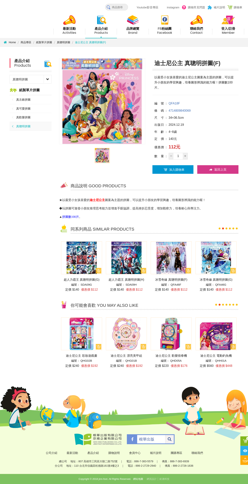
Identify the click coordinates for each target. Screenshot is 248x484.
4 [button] (230, 228)
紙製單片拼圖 (44, 42)
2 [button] (223, 228)
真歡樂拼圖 (23, 117)
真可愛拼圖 (23, 108)
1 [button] (220, 228)
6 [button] (237, 228)
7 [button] (237, 305)
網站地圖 (138, 479)
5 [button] (233, 228)
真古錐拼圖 (23, 99)
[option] (102, 101)
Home (10, 42)
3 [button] (226, 228)
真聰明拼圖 (63, 42)
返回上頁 (217, 169)
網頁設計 (152, 479)
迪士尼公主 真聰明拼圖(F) (90, 42)
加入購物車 (173, 169)
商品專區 (26, 42)
